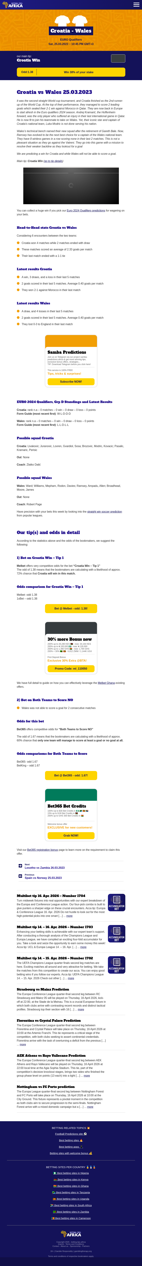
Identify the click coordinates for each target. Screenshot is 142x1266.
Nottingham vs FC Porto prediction (46, 1087)
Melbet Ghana (106, 682)
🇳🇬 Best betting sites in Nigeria (71, 1173)
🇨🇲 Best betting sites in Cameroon (71, 1218)
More (69, 915)
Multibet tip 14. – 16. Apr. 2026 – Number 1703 (55, 927)
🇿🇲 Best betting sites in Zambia (71, 1211)
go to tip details (53, 161)
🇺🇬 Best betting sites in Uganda (71, 1198)
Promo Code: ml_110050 (71, 668)
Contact (55, 1246)
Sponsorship (75, 1246)
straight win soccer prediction (104, 511)
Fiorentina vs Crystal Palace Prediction (49, 1020)
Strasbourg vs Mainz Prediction (43, 989)
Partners (86, 1246)
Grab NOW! (70, 835)
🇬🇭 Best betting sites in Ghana (70, 1185)
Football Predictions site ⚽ (71, 1133)
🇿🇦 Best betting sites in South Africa (71, 1205)
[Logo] (13, 4)
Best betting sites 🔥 (71, 1140)
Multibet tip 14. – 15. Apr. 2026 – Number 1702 (55, 958)
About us (64, 1246)
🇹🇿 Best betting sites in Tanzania (71, 1192)
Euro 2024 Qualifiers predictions (86, 210)
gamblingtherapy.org (83, 1251)
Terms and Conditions (75, 1244)
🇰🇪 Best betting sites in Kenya (71, 1179)
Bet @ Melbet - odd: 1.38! (71, 608)
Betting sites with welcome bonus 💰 (71, 1153)
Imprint (61, 1244)
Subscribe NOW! (71, 381)
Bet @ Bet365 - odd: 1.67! (71, 775)
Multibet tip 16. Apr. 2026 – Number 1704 (51, 896)
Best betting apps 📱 (71, 1146)
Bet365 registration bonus (42, 849)
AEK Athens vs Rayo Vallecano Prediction (51, 1055)
